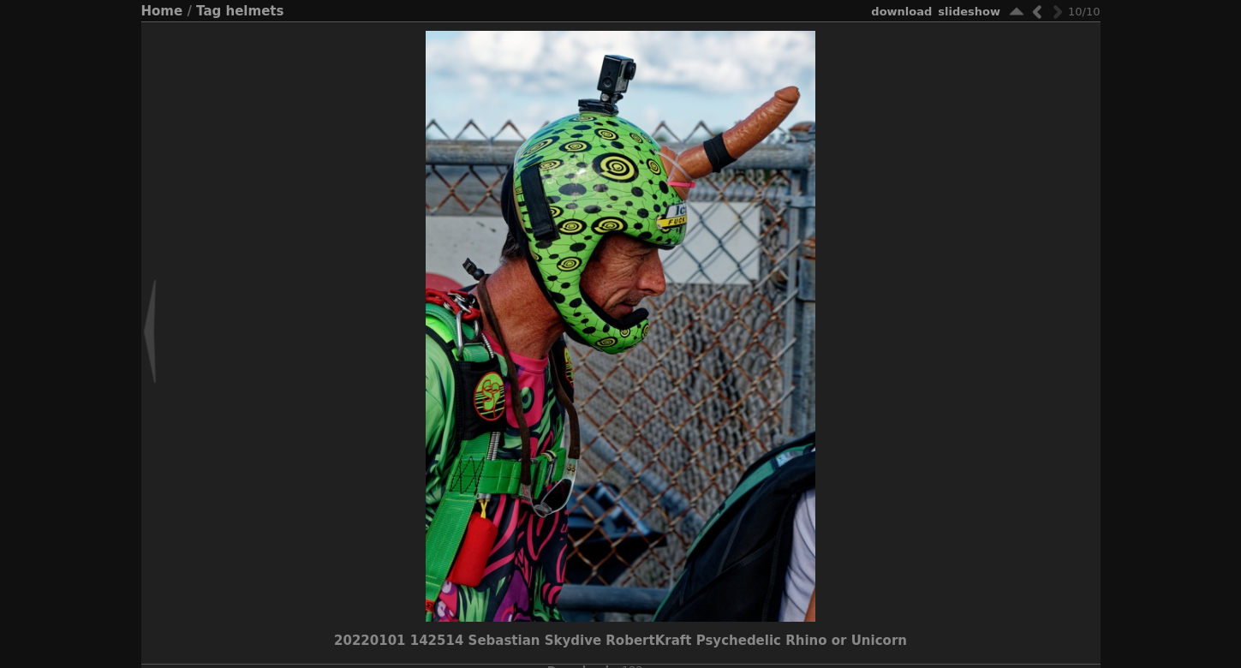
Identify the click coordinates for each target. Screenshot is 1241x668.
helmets (255, 11)
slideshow (969, 11)
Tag (208, 11)
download (901, 11)
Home (162, 11)
